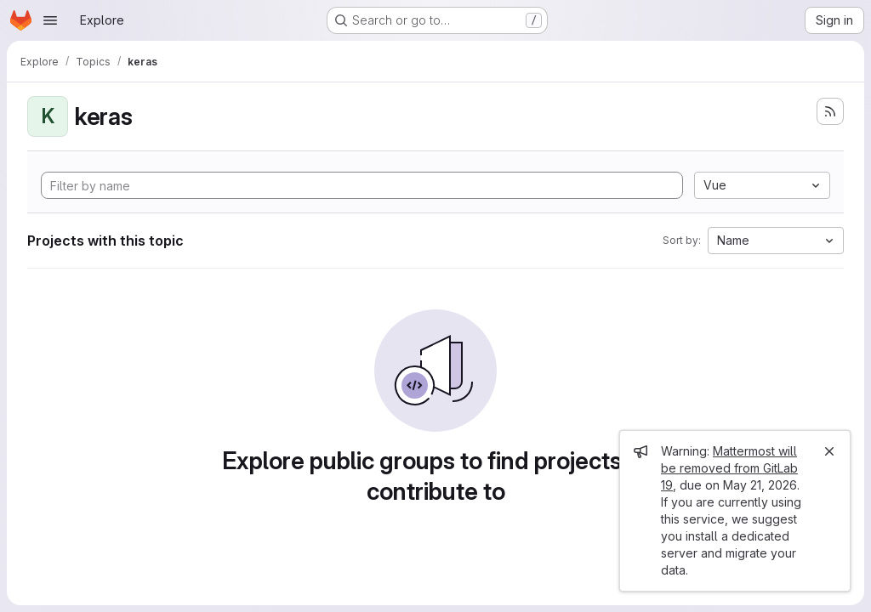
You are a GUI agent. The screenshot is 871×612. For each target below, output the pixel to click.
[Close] (829, 451)
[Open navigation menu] (50, 20)
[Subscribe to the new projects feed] (830, 111)
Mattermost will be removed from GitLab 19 (729, 468)
